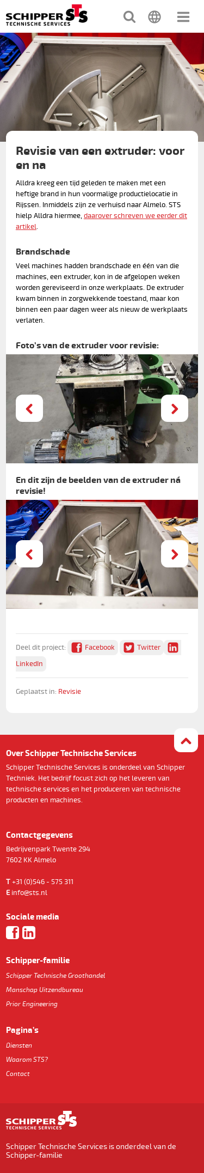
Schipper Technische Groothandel (56, 976)
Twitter (148, 647)
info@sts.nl (29, 892)
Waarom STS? (27, 1060)
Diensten (19, 1046)
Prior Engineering (32, 1004)
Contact (18, 1074)
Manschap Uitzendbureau (44, 990)
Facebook (100, 647)
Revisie (69, 691)
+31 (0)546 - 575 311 (42, 882)
